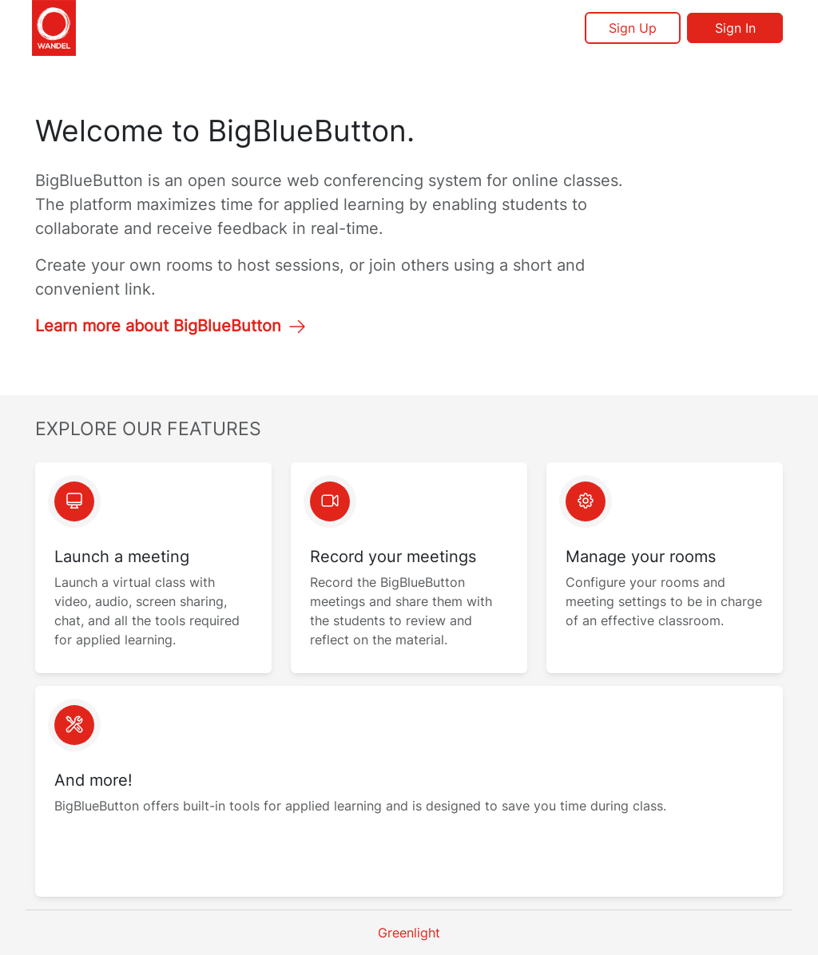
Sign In (735, 28)
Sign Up (633, 28)
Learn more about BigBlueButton (171, 325)
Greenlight (409, 933)
